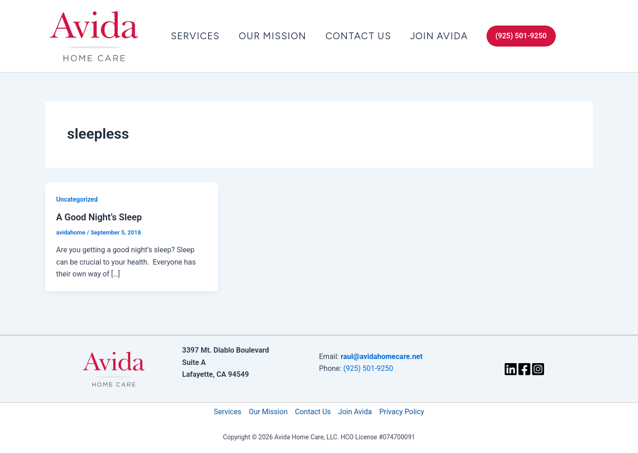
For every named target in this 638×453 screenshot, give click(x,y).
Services (195, 36)
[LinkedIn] (511, 369)
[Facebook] (524, 369)
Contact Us (358, 36)
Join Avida (439, 36)
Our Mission (272, 36)
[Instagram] (538, 369)
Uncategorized (77, 199)
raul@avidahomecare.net (381, 356)
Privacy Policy (401, 411)
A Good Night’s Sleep (99, 217)
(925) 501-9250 (368, 368)
